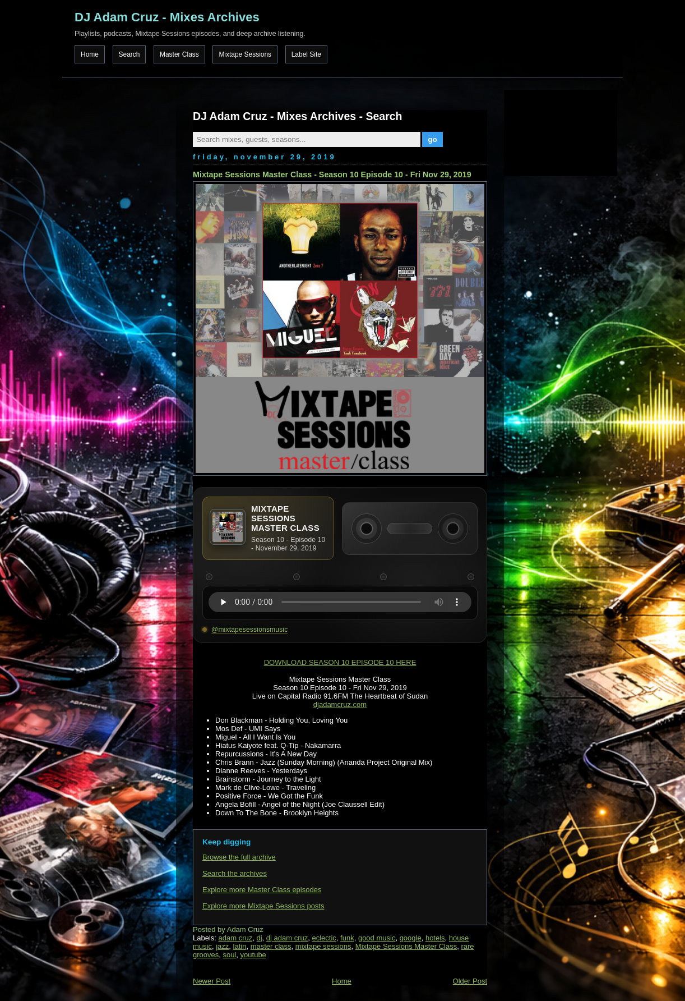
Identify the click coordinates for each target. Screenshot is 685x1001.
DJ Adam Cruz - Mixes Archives (167, 17)
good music (376, 938)
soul (229, 955)
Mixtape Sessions (245, 54)
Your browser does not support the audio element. (340, 602)
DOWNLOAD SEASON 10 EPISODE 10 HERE (340, 662)
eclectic (324, 938)
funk (347, 938)
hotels (435, 938)
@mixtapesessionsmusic (249, 629)
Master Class (179, 54)
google (411, 938)
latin (240, 946)
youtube (253, 955)
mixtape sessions (323, 946)
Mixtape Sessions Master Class (406, 946)
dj (259, 938)
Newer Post (211, 981)
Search (129, 54)
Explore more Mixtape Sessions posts (263, 906)
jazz (222, 946)
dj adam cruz (287, 938)
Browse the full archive (239, 857)
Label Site (306, 54)
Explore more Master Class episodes (261, 889)
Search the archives (234, 873)
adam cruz (236, 938)
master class (271, 946)
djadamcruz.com (340, 704)
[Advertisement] (560, 132)
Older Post (470, 981)
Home (90, 54)
